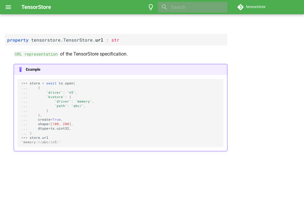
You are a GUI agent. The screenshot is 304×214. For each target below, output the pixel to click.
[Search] (192, 7)
